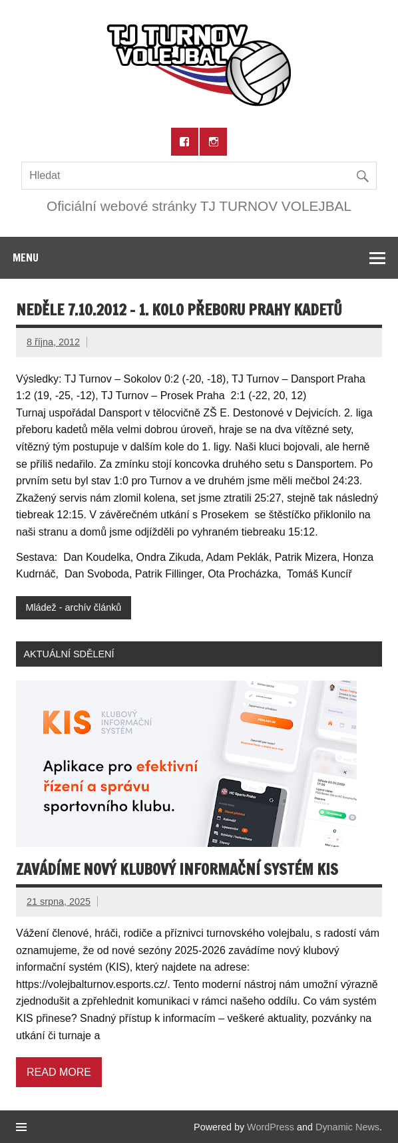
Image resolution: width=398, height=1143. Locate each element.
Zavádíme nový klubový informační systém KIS (177, 869)
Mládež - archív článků (73, 607)
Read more (59, 1072)
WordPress (270, 1127)
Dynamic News (347, 1127)
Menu (26, 257)
